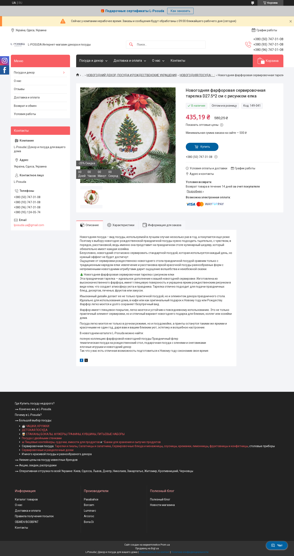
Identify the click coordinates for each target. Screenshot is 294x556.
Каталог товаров (26, 499)
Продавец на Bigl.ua (147, 548)
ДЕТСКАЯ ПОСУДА (35, 430)
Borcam (89, 505)
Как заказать (180, 11)
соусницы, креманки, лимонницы (186, 446)
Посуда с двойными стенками (42, 438)
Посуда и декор (91, 61)
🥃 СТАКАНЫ (30, 434)
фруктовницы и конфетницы (228, 446)
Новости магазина (162, 505)
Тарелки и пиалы (65, 446)
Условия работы (25, 114)
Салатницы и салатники (95, 446)
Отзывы (19, 89)
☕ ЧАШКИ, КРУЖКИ (35, 426)
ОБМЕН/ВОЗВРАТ (27, 522)
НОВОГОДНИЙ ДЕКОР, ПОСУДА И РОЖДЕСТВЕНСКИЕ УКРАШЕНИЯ (132, 75)
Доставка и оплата (128, 61)
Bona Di (89, 522)
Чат (277, 545)
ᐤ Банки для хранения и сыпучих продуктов (132, 442)
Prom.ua (165, 544)
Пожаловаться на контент (154, 552)
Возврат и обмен (25, 105)
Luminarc (90, 510)
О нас (156, 61)
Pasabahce (91, 499)
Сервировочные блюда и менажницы (137, 446)
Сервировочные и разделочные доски (48, 450)
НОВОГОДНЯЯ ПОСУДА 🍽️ (197, 75)
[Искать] (131, 44)
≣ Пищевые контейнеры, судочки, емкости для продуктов (61, 442)
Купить (205, 146)
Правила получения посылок (34, 516)
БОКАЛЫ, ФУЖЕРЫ (53, 434)
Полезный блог (160, 499)
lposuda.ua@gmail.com (29, 225)
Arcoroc (89, 516)
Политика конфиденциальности (189, 552)
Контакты (177, 61)
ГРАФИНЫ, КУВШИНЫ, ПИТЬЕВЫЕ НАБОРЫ (96, 434)
